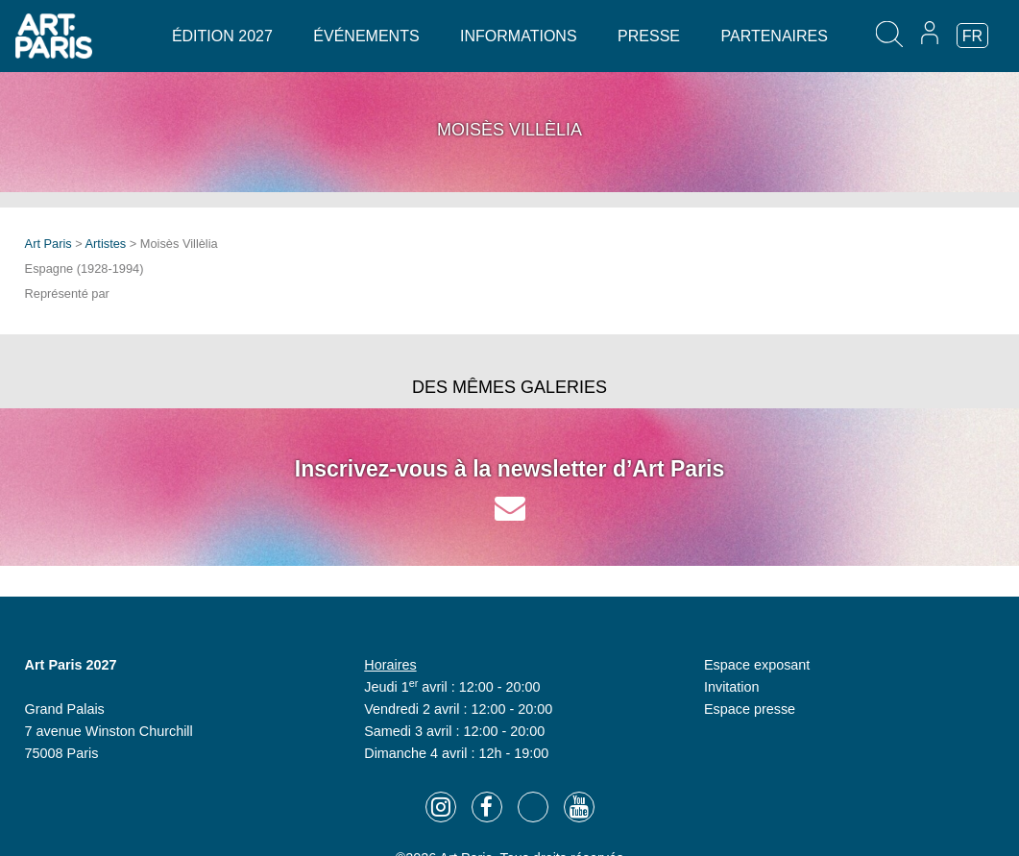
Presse (649, 36)
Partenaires (773, 36)
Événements (366, 36)
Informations (518, 36)
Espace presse (749, 709)
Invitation (732, 687)
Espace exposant (757, 665)
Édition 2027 (222, 36)
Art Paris (48, 243)
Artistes (106, 243)
